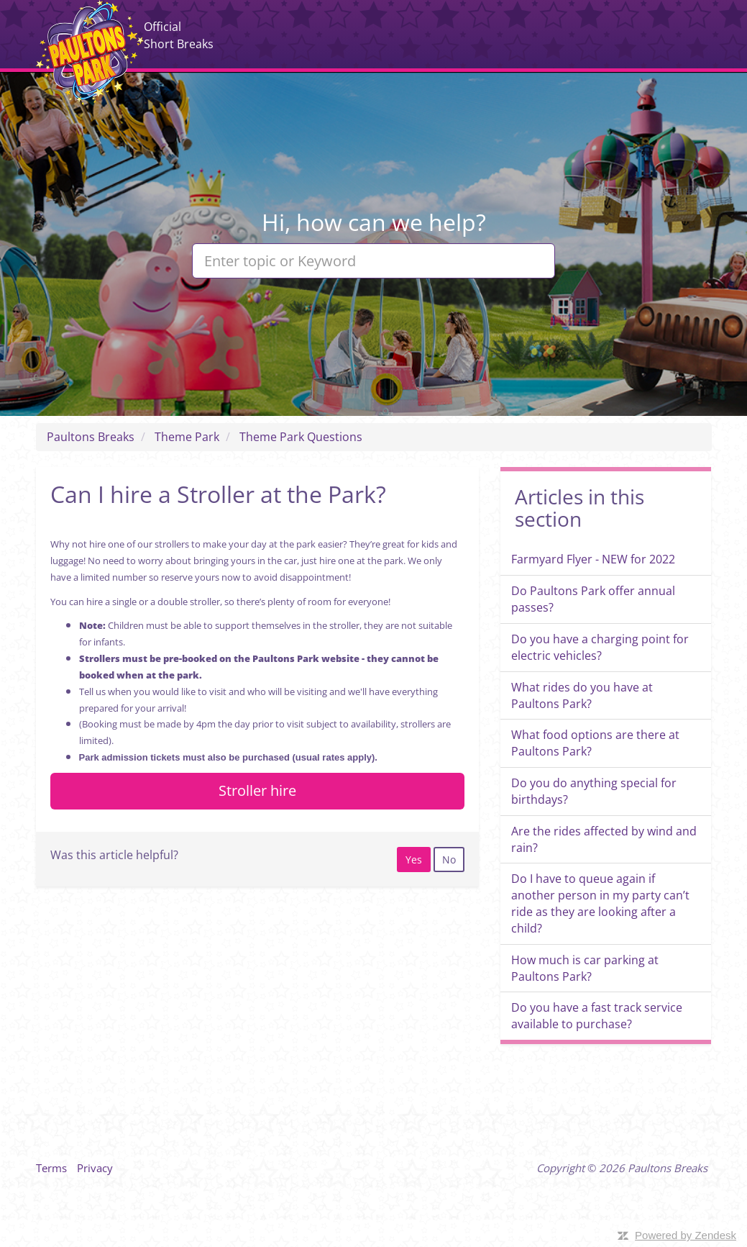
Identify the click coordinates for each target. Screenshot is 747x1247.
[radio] (414, 859)
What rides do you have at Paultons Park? (582, 695)
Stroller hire (257, 790)
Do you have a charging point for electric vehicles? (600, 647)
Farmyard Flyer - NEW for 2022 (593, 559)
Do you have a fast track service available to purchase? (596, 1015)
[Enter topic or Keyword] (373, 260)
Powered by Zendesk (685, 1235)
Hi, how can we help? (374, 222)
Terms (51, 1168)
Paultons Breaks (90, 52)
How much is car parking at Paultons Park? (585, 968)
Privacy (95, 1168)
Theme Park (187, 437)
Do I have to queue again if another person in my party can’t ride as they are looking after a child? (600, 903)
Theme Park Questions (300, 437)
